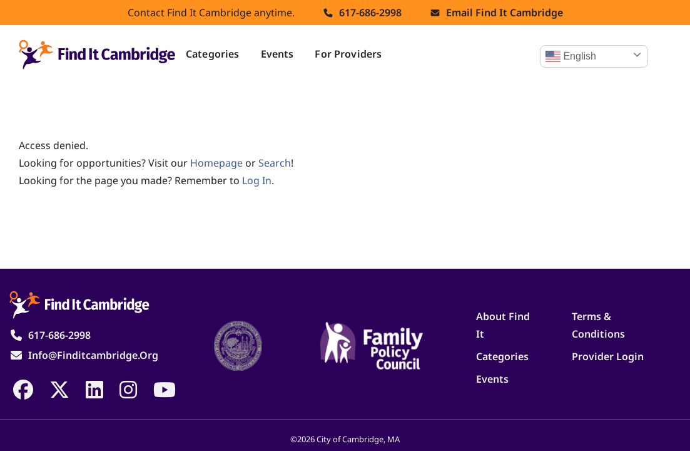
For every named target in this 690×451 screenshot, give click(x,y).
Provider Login (608, 356)
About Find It (503, 325)
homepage (216, 163)
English (570, 56)
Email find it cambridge (504, 12)
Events (277, 54)
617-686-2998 (370, 12)
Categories (213, 54)
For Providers (348, 54)
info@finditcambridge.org (93, 355)
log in (256, 180)
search (274, 163)
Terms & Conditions (598, 325)
